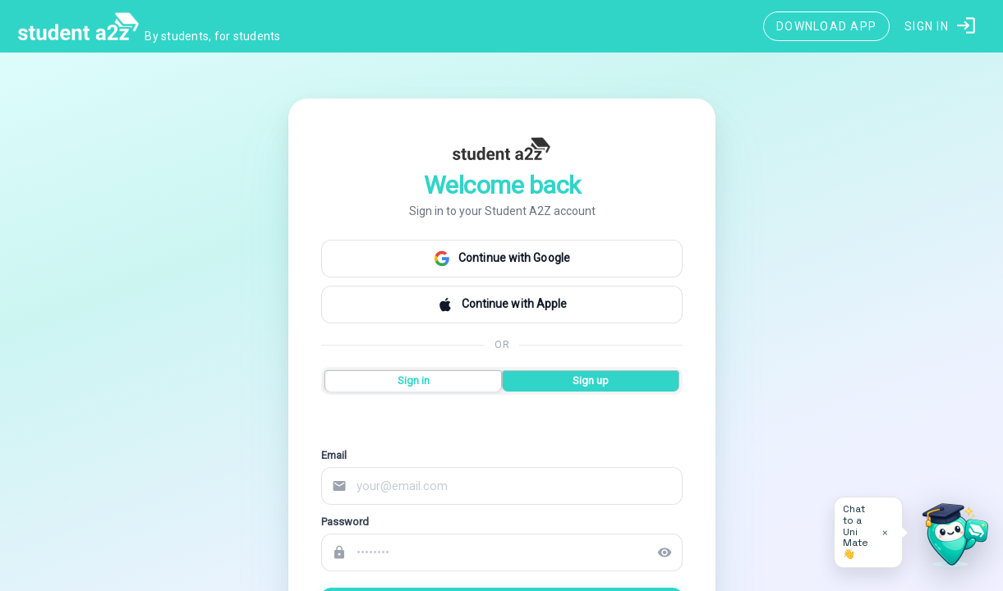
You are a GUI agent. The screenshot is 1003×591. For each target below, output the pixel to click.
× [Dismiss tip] (885, 532)
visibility (664, 552)
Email (334, 455)
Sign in (413, 380)
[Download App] (826, 26)
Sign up (591, 380)
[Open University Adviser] (950, 538)
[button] (941, 26)
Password (345, 522)
